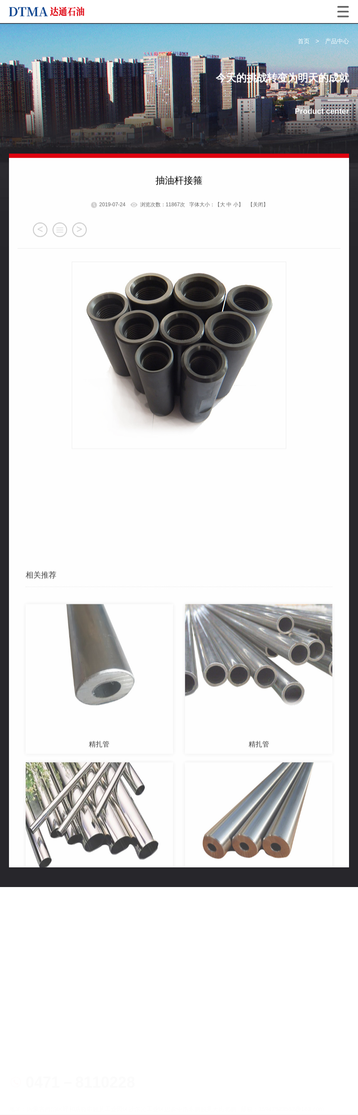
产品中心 (337, 41)
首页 (304, 41)
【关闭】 (258, 236)
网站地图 (22, 1091)
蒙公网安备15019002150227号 (63, 1076)
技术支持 (53, 1091)
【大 (220, 236)
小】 (238, 236)
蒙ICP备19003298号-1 (240, 1062)
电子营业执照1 (59, 1047)
